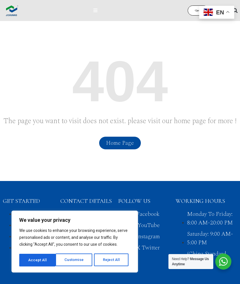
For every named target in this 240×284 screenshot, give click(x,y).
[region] (74, 242)
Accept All (112, 260)
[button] (235, 10)
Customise (38, 260)
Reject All (76, 260)
